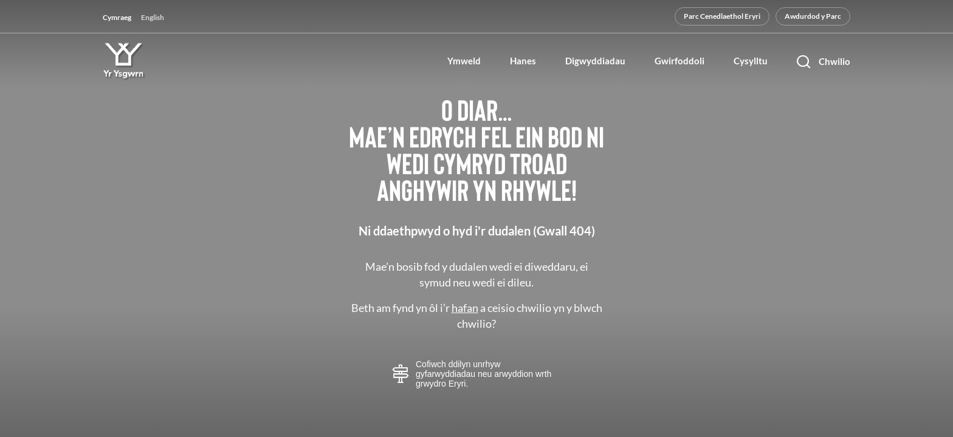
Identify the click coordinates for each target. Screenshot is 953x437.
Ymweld (464, 61)
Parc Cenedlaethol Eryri (722, 16)
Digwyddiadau (595, 61)
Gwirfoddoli (679, 61)
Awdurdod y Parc (813, 16)
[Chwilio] (823, 61)
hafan (465, 307)
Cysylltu (751, 61)
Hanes (523, 61)
